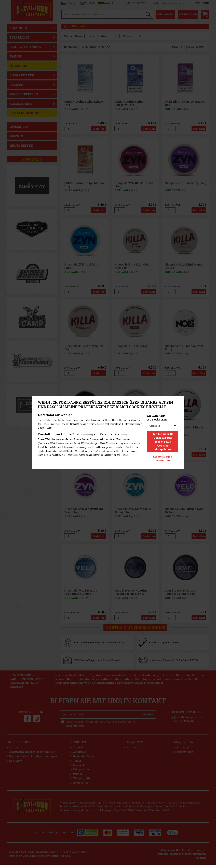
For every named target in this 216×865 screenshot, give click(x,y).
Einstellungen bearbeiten (162, 458)
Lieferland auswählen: (157, 417)
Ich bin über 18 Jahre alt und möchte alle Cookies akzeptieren (163, 441)
